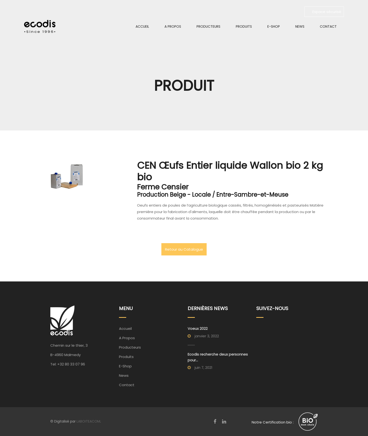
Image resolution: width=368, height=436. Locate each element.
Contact (328, 26)
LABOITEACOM (88, 421)
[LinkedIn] (224, 421)
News (299, 26)
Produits (244, 26)
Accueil (142, 26)
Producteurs (208, 26)
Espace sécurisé (324, 11)
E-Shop (273, 26)
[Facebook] (215, 421)
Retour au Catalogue (184, 249)
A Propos (172, 26)
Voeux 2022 (198, 328)
